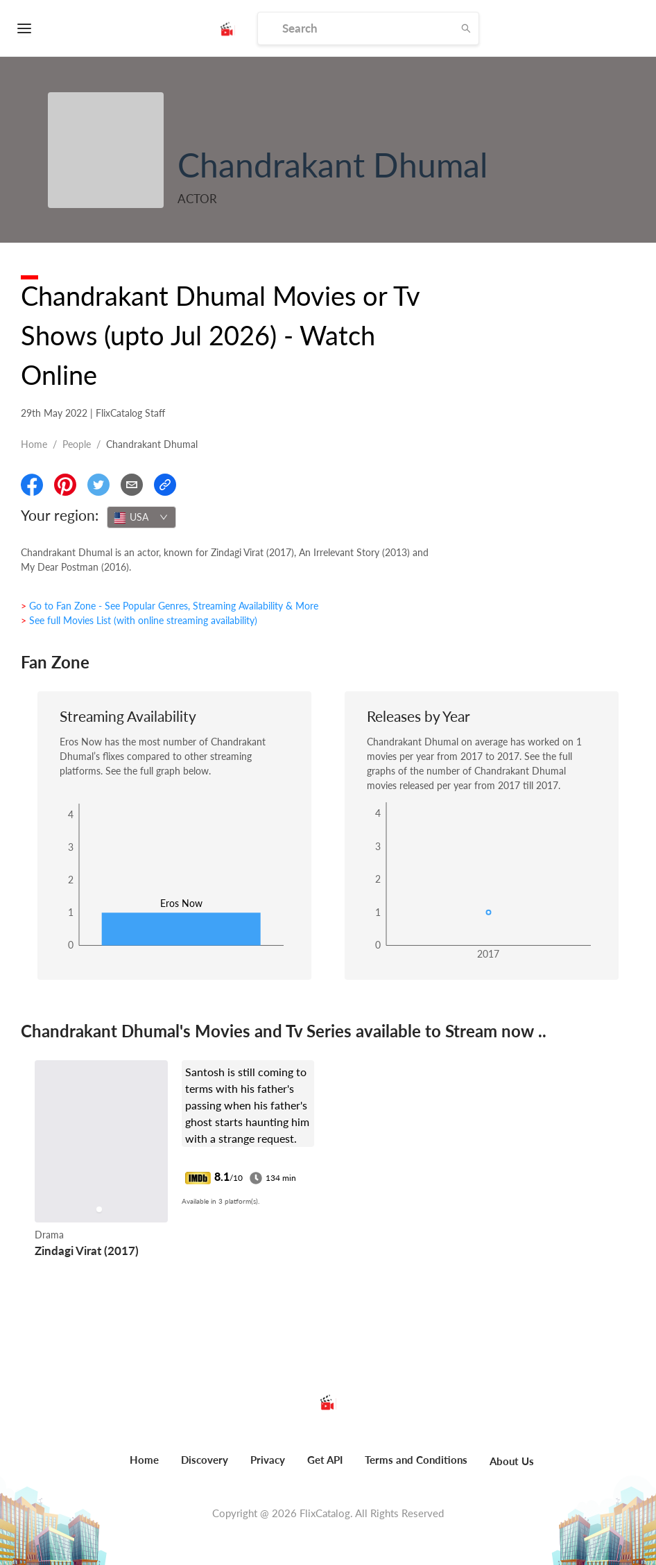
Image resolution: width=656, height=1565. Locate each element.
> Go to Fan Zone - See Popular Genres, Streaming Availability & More (169, 606)
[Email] (132, 485)
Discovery (204, 1459)
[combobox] (141, 517)
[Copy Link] (165, 485)
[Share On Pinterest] (65, 485)
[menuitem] (144, 1467)
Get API (325, 1459)
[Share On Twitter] (98, 485)
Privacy (267, 1459)
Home (34, 444)
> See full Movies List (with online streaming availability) (139, 620)
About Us (512, 1461)
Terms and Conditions (416, 1459)
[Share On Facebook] (32, 485)
